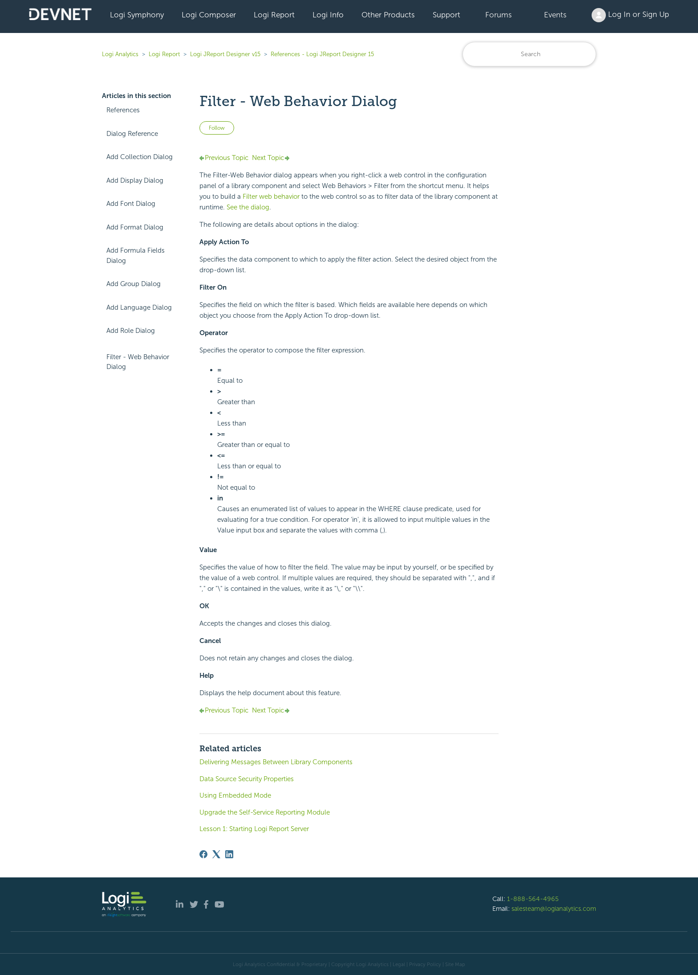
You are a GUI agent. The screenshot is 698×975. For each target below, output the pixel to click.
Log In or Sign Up (630, 15)
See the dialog (248, 207)
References (123, 110)
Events (555, 14)
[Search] (529, 54)
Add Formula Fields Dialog (135, 255)
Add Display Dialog (134, 180)
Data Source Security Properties (246, 779)
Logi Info (328, 14)
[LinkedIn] (229, 854)
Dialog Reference (132, 134)
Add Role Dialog (130, 331)
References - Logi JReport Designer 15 (322, 54)
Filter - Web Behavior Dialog (137, 362)
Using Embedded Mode (235, 795)
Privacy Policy (425, 964)
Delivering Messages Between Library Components (276, 762)
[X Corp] (216, 854)
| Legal (397, 964)
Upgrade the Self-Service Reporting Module (264, 812)
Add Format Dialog (134, 227)
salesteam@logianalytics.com (553, 909)
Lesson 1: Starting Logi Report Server (254, 829)
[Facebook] (203, 854)
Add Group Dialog (133, 284)
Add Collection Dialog (139, 157)
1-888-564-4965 (533, 899)
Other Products (388, 14)
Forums (498, 14)
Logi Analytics (120, 54)
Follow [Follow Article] (217, 128)
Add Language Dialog (139, 307)
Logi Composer (209, 14)
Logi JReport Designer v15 (225, 54)
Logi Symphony (137, 14)
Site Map (455, 964)
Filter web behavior (271, 197)
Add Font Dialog (130, 204)
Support (446, 14)
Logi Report (274, 14)
